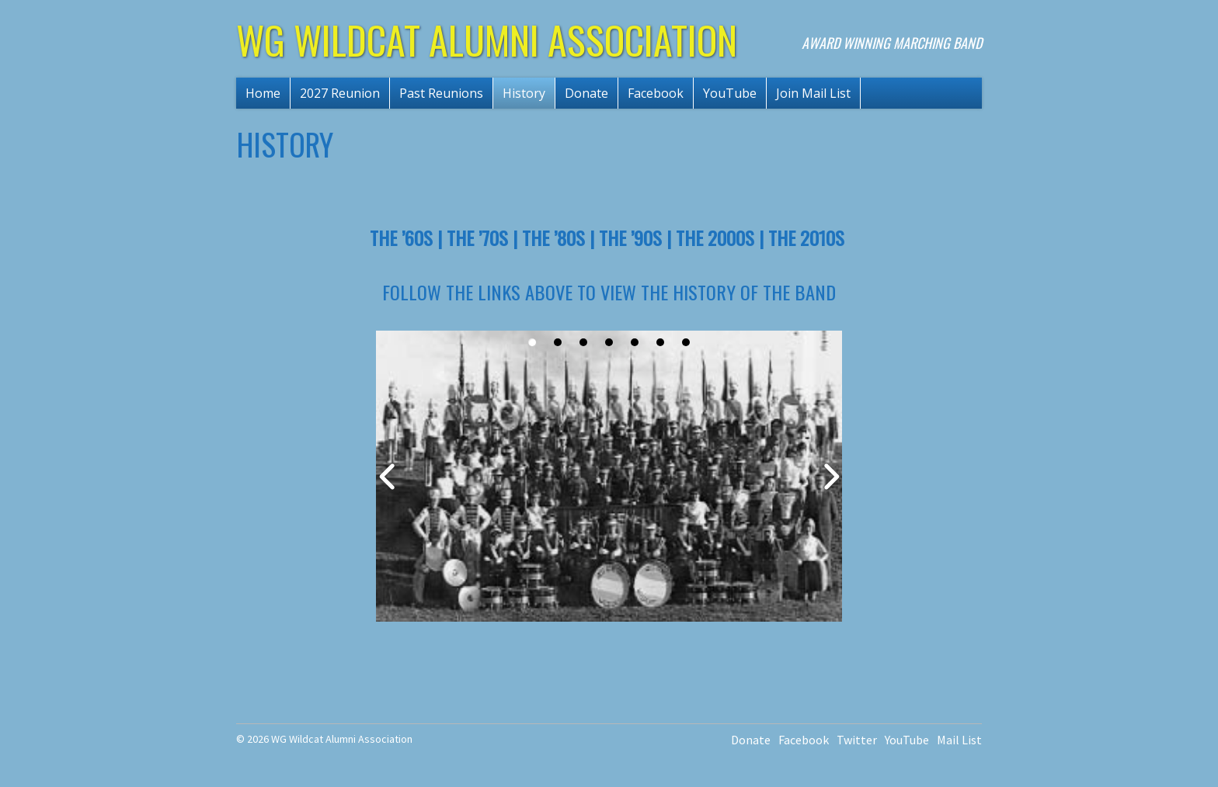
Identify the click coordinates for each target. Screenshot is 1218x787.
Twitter (857, 739)
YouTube (730, 93)
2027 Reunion (340, 93)
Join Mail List (813, 93)
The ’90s (630, 237)
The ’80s (553, 237)
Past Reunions (441, 93)
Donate (586, 93)
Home (262, 93)
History (524, 93)
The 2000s (715, 237)
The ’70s (477, 237)
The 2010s (806, 237)
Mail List (959, 739)
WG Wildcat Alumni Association (486, 39)
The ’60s (401, 237)
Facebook (656, 93)
